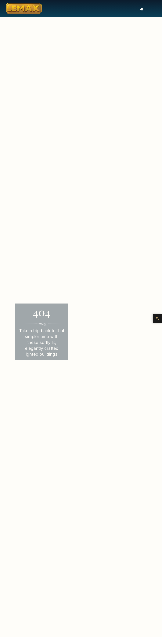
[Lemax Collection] (24, 4)
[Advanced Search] (157, 318)
